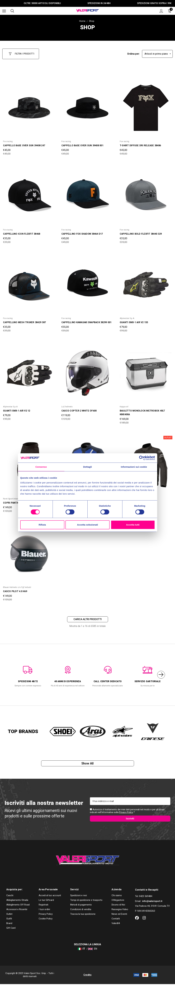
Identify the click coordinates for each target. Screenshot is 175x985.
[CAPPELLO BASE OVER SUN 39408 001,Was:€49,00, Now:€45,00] (87, 105)
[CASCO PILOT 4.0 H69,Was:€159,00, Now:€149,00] (29, 551)
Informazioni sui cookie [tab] (134, 466)
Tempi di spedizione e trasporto (86, 901)
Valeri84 (116, 924)
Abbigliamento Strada (17, 901)
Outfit (9, 919)
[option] (28, 673)
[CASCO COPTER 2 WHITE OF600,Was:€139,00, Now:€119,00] (87, 370)
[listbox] (157, 52)
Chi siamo (117, 896)
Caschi (9, 896)
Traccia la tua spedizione (82, 915)
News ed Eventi (119, 915)
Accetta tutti (133, 524)
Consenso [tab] (41, 466)
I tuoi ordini (44, 910)
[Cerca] (12, 11)
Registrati (43, 905)
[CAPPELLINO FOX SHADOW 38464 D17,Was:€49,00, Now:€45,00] (87, 194)
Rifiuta (42, 524)
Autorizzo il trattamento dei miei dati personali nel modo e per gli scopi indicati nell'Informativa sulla (127, 811)
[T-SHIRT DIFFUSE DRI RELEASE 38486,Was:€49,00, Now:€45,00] (146, 105)
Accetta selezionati (87, 524)
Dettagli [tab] (87, 466)
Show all (87, 762)
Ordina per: (133, 52)
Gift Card (10, 928)
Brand (9, 924)
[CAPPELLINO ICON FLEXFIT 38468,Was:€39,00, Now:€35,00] (29, 194)
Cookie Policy (45, 919)
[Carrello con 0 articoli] (170, 11)
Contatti (116, 919)
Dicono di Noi (118, 905)
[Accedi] (161, 11)
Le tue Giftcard (46, 901)
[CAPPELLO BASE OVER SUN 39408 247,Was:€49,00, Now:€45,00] (29, 105)
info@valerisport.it (152, 902)
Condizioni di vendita (80, 910)
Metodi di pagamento (81, 905)
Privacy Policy (126, 812)
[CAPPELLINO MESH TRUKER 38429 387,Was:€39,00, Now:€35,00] (29, 282)
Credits (87, 975)
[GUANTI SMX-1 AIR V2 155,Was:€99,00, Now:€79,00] (146, 282)
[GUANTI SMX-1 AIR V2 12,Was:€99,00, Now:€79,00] (29, 370)
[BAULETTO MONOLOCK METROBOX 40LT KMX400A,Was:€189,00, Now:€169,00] (146, 370)
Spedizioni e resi (78, 896)
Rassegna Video (120, 910)
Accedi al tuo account (50, 896)
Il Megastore (118, 901)
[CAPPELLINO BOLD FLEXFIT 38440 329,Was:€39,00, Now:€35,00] (146, 194)
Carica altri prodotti (87, 617)
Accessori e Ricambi (16, 910)
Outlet (9, 915)
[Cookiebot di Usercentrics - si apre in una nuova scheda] (141, 458)
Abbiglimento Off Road (18, 905)
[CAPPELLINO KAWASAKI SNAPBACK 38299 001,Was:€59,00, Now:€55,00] (87, 282)
